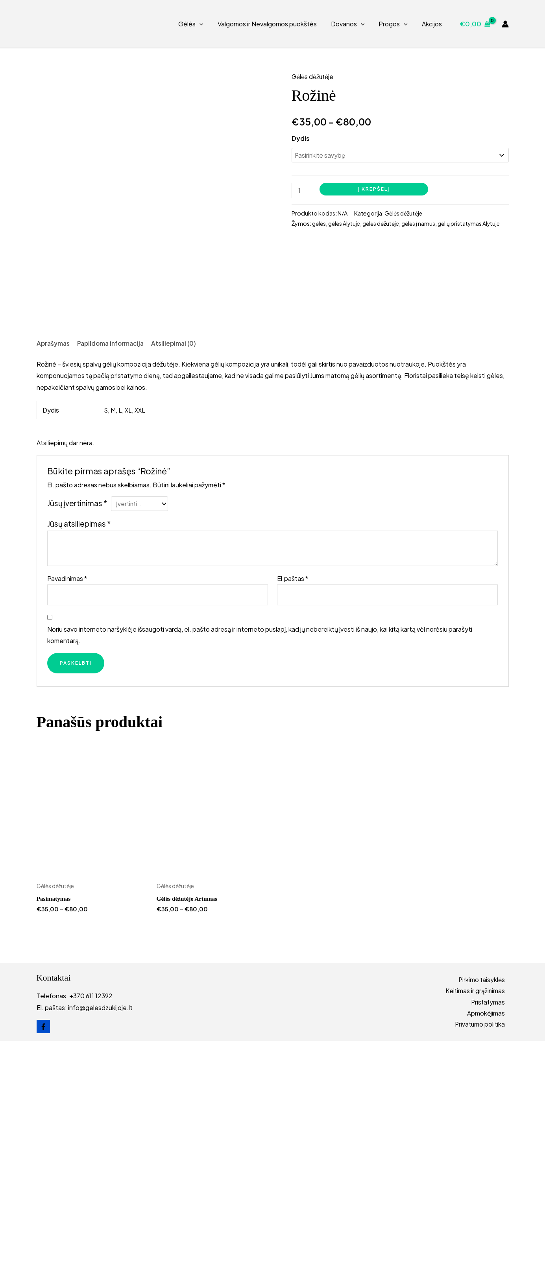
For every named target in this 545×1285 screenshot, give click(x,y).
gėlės (319, 225)
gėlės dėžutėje (385, 225)
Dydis (301, 138)
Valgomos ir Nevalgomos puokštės (272, 24)
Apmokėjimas (490, 1258)
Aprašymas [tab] (54, 584)
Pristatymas (491, 1246)
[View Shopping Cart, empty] (475, 24)
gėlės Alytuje (346, 225)
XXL (141, 651)
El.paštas (292, 821)
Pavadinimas (67, 821)
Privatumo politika (483, 1269)
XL (129, 651)
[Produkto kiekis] (303, 192)
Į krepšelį (375, 190)
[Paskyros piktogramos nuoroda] (505, 24)
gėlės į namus (424, 225)
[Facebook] (43, 1270)
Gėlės (198, 24)
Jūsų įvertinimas (77, 744)
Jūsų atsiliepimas (79, 766)
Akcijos (433, 24)
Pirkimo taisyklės (485, 1223)
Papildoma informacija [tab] (114, 584)
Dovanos (352, 24)
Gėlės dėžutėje (314, 76)
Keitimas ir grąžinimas (478, 1234)
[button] (207, 24)
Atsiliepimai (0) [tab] (180, 584)
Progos (395, 24)
